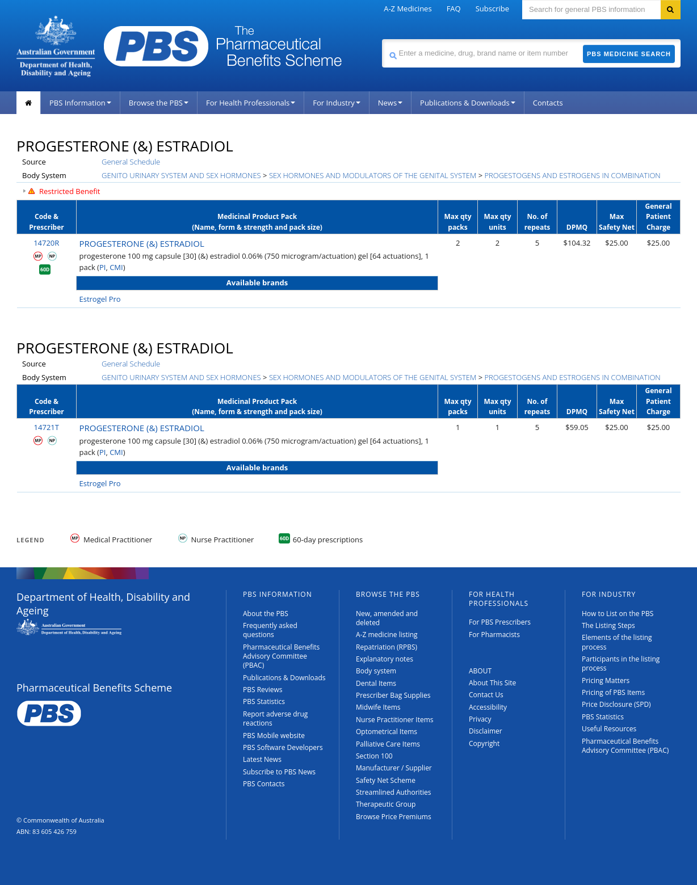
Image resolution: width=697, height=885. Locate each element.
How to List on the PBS (617, 613)
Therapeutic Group (385, 804)
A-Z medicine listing (387, 634)
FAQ (454, 8)
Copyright (484, 743)
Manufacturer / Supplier (394, 768)
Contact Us (486, 694)
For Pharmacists (494, 634)
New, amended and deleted (387, 618)
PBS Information (80, 103)
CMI (116, 267)
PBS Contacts (264, 784)
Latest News (262, 759)
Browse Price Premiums (393, 816)
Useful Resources (609, 729)
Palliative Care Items (388, 744)
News (390, 103)
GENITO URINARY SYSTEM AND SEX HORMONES (181, 175)
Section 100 (374, 756)
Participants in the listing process (621, 663)
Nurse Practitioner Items (395, 719)
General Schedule (131, 162)
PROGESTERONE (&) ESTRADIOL (141, 243)
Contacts (548, 103)
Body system (376, 671)
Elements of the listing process (617, 642)
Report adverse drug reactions (275, 718)
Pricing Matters (605, 680)
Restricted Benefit (69, 191)
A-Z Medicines (407, 8)
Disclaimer (485, 731)
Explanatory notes (384, 659)
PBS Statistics (264, 701)
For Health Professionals (250, 103)
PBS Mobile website (274, 735)
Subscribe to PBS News (279, 772)
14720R (46, 243)
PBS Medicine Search (629, 53)
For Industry (336, 103)
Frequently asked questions (270, 630)
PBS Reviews (263, 689)
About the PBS (265, 613)
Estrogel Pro (100, 299)
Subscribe (492, 8)
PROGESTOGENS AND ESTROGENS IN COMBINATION (572, 175)
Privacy (480, 719)
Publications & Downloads (467, 103)
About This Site (492, 683)
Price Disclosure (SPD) (616, 704)
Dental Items (376, 683)
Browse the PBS (158, 103)
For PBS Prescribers (500, 622)
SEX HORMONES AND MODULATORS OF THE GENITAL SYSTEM (372, 175)
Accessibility (488, 707)
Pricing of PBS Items (613, 692)
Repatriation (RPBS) (386, 647)
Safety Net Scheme (385, 780)
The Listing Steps (608, 625)
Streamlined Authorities (393, 792)
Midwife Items (378, 707)
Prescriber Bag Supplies (393, 695)
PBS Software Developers (283, 747)
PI (102, 267)
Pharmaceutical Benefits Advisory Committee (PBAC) (281, 656)
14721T (46, 427)
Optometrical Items (386, 731)
